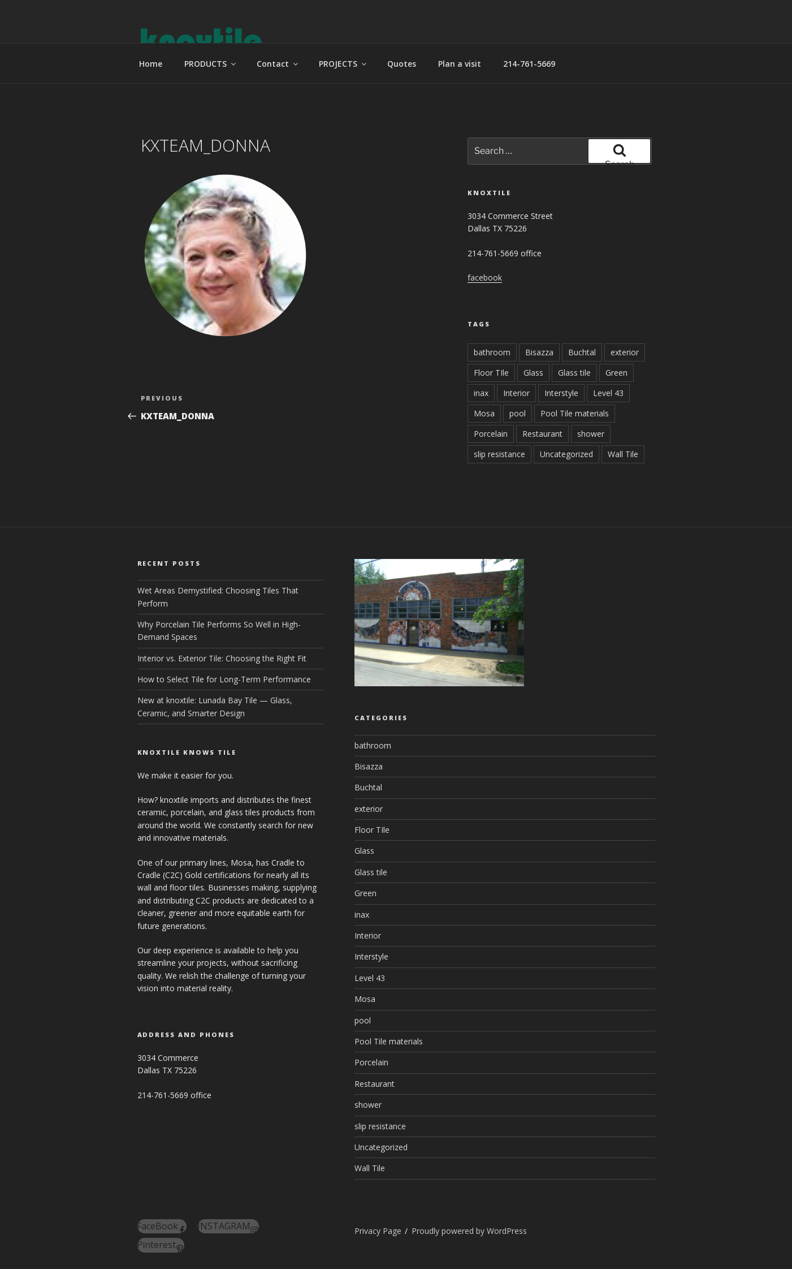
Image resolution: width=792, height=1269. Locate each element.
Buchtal (582, 352)
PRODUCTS (210, 63)
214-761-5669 (529, 63)
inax (481, 393)
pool (517, 413)
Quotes (401, 63)
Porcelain (491, 433)
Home (150, 63)
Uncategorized (566, 454)
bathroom (492, 352)
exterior (625, 352)
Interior (516, 393)
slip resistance (499, 454)
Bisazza (539, 352)
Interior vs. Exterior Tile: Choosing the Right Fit (221, 658)
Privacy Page (377, 1230)
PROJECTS (343, 63)
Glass (533, 372)
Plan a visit (459, 63)
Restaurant (542, 433)
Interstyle (561, 393)
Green (616, 372)
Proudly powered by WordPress (469, 1230)
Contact (278, 63)
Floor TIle (491, 372)
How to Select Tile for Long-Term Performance (224, 679)
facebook (485, 277)
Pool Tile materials (574, 413)
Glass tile (574, 372)
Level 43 (608, 393)
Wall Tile (623, 454)
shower (590, 433)
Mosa (484, 413)
